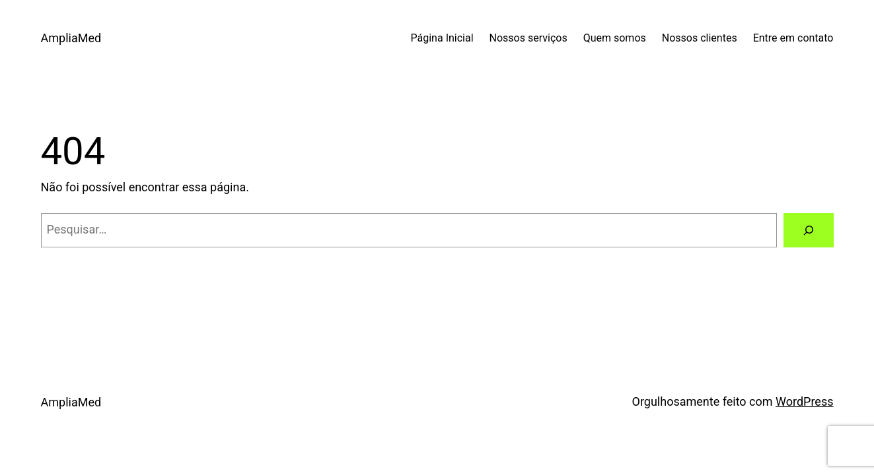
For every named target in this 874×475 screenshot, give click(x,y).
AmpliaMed (71, 38)
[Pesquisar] (808, 230)
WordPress (804, 401)
